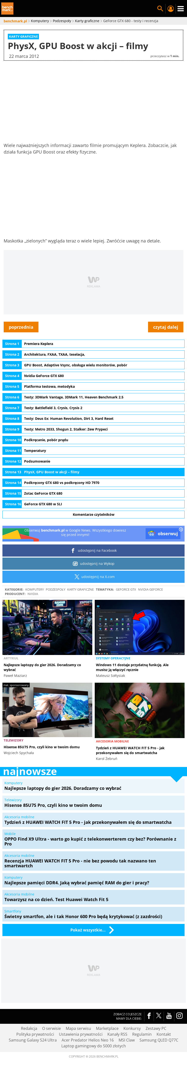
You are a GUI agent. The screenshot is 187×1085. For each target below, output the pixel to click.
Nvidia (33, 594)
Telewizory (13, 740)
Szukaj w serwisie (160, 8)
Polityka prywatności (35, 1034)
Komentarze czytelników (93, 514)
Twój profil (170, 8)
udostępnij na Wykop (93, 563)
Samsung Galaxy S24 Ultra (33, 1040)
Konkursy (132, 1028)
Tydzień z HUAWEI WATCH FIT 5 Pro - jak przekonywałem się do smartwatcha (130, 750)
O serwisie (51, 1028)
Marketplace (107, 1028)
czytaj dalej (165, 327)
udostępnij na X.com (94, 576)
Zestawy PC (156, 1028)
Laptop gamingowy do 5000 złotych (93, 1046)
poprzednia (21, 327)
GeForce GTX (126, 589)
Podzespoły (55, 589)
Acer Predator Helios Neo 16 (88, 1040)
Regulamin (142, 1034)
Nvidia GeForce (150, 589)
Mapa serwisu (78, 1028)
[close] (180, 530)
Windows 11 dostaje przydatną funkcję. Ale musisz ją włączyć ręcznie (132, 667)
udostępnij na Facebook (94, 550)
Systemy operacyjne (113, 658)
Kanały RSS (117, 1034)
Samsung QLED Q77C (159, 1040)
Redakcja (29, 1028)
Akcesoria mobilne (112, 741)
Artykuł (11, 658)
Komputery (34, 589)
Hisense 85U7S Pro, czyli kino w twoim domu (42, 747)
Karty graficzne (80, 589)
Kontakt (164, 1034)
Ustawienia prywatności (81, 1034)
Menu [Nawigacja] (180, 8)
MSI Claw (127, 1040)
